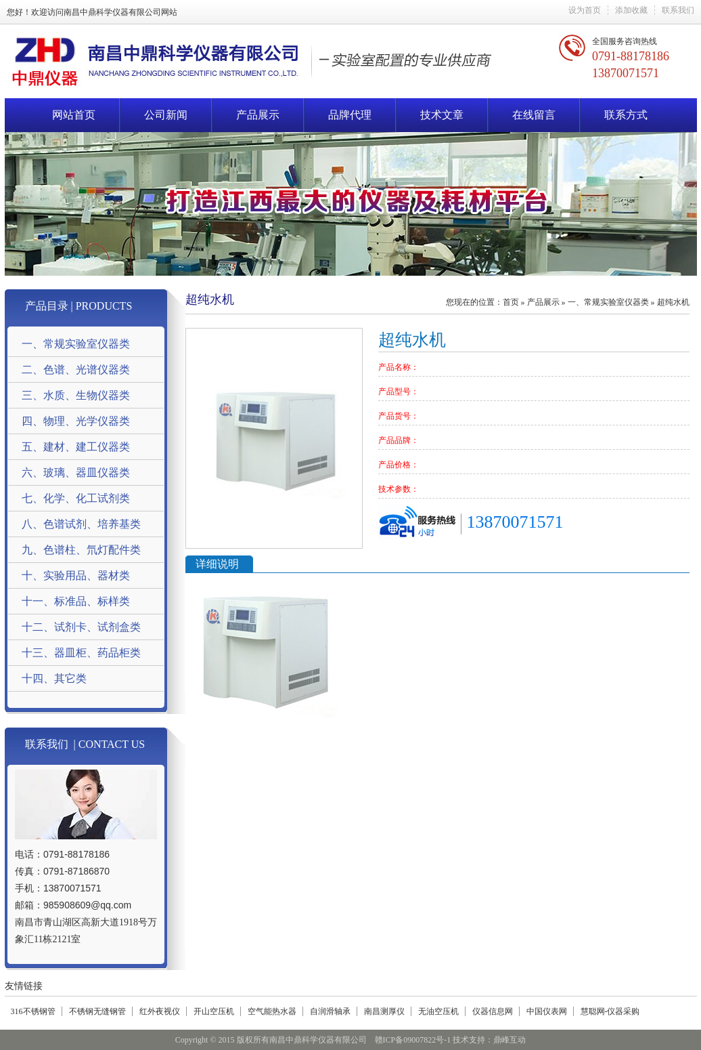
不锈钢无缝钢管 (97, 1011)
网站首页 (73, 115)
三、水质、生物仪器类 (76, 395)
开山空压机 (214, 1011)
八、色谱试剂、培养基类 (81, 524)
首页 (511, 302)
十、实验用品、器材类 (76, 575)
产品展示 (257, 115)
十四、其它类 (54, 678)
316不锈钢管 (33, 1011)
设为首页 (584, 10)
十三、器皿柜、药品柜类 (81, 652)
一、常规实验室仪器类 (76, 344)
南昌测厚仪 (384, 1011)
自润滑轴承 (330, 1011)
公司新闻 (165, 115)
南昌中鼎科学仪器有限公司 (112, 12)
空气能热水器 (272, 1011)
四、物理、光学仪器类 (76, 421)
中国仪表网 (546, 1011)
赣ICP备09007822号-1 (413, 1040)
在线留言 (534, 115)
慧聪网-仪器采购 (610, 1011)
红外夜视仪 (159, 1011)
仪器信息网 (492, 1011)
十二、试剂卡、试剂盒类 (81, 627)
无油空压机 (438, 1011)
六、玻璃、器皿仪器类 (76, 472)
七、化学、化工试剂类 (76, 498)
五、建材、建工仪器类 (76, 447)
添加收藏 (631, 10)
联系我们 (678, 10)
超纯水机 (673, 302)
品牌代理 (349, 115)
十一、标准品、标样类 (76, 601)
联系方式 (626, 115)
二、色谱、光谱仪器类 (76, 369)
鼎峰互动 (509, 1040)
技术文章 (441, 115)
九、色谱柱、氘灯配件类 (81, 549)
